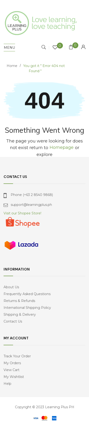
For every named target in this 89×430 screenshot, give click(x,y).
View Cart (11, 370)
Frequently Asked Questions (27, 294)
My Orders (12, 363)
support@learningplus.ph (31, 205)
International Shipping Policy (27, 308)
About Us (11, 287)
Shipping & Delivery (20, 314)
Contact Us (13, 321)
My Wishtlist (14, 377)
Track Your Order (17, 356)
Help (7, 383)
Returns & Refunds (19, 301)
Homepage (62, 147)
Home (12, 66)
